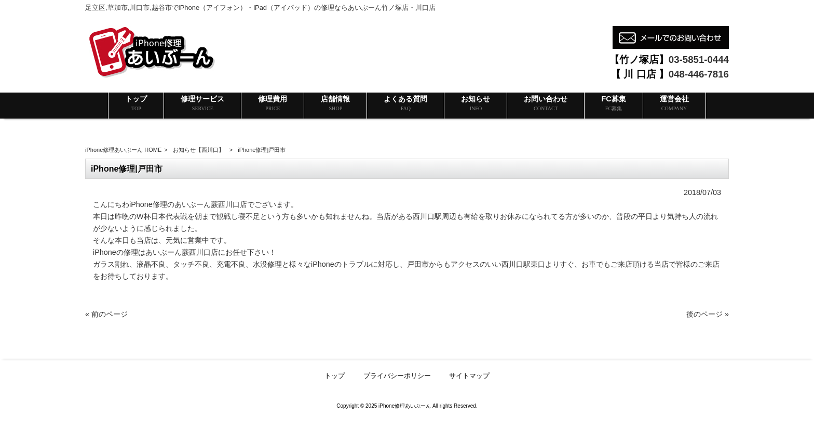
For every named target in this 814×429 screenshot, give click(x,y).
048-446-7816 (699, 74)
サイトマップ (469, 376)
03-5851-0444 (699, 59)
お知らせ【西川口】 (198, 150)
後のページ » (707, 314)
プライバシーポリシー (397, 376)
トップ (334, 376)
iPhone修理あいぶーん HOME (123, 150)
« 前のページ (106, 314)
